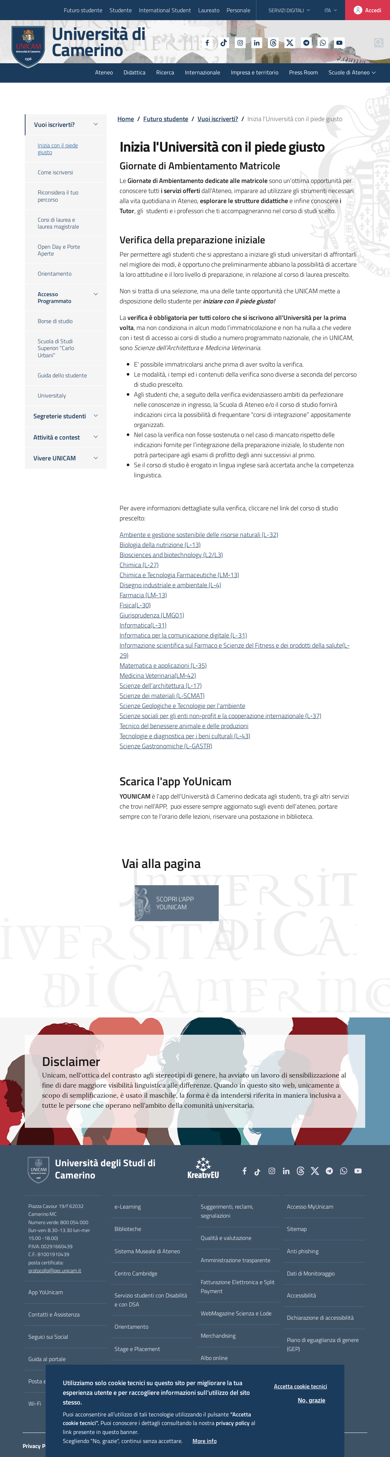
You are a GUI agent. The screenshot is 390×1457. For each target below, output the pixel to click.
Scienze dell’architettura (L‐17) (161, 685)
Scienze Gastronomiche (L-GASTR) (166, 746)
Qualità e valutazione (226, 1237)
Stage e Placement (137, 1349)
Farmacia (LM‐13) (143, 595)
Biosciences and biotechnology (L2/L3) (171, 555)
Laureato (208, 10)
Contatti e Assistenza (54, 1314)
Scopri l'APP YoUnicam (175, 903)
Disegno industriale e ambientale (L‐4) (170, 585)
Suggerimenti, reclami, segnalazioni (227, 1211)
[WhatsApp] (305, 42)
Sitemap (297, 1228)
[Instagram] (222, 42)
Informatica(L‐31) (143, 625)
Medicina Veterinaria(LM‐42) (158, 675)
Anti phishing (303, 1251)
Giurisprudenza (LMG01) (152, 615)
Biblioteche (128, 1228)
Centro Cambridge (136, 1273)
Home (125, 119)
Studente (121, 10)
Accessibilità (301, 1295)
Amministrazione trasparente (235, 1260)
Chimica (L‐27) (139, 565)
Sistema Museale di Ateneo (147, 1251)
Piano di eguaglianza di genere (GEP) (323, 1344)
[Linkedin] (239, 42)
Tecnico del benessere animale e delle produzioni (184, 726)
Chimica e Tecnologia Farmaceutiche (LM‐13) (179, 575)
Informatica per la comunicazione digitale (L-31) (183, 635)
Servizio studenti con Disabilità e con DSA (151, 1300)
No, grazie (311, 1400)
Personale (238, 10)
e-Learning (128, 1206)
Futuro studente (83, 10)
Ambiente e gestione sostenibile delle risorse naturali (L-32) (199, 534)
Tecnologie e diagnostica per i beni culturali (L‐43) (185, 736)
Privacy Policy (40, 1446)
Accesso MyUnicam (310, 1206)
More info (204, 1441)
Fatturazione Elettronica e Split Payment (238, 1286)
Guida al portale (47, 1359)
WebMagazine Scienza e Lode (236, 1313)
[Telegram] (288, 42)
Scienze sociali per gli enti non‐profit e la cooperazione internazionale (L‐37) (220, 716)
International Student (165, 10)
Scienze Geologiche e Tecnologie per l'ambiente (182, 706)
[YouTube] (321, 42)
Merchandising (218, 1335)
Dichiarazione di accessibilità (320, 1317)
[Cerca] (372, 42)
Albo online (214, 1357)
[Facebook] (189, 42)
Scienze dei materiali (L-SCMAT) (162, 695)
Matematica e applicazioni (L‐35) (163, 665)
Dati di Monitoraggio (311, 1273)
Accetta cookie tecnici (300, 1386)
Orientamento (131, 1326)
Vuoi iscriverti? (218, 119)
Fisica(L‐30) (135, 605)
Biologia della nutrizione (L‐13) (160, 545)
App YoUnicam (45, 1292)
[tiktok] (206, 42)
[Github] (255, 42)
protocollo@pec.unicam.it (54, 1270)
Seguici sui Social (48, 1336)
